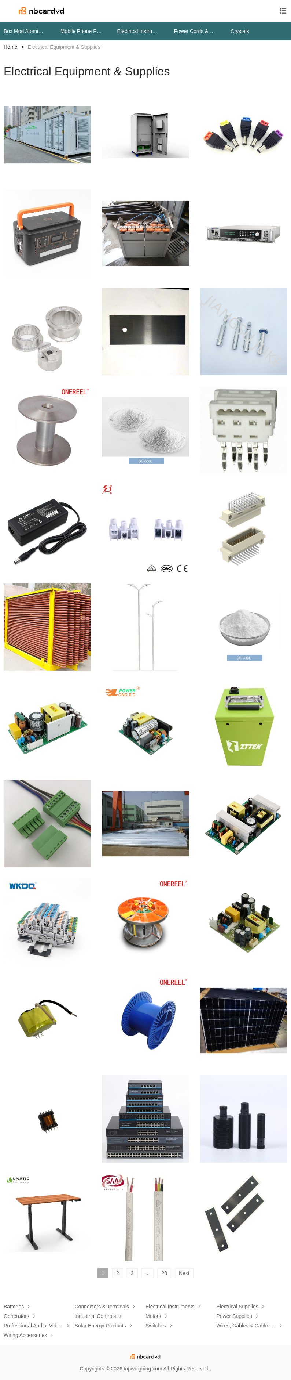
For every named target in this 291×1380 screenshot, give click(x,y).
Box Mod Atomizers (25, 31)
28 (164, 1273)
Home (10, 47)
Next (184, 1273)
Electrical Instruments (138, 31)
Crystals (240, 31)
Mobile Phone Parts (81, 31)
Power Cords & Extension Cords (195, 31)
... (148, 1273)
